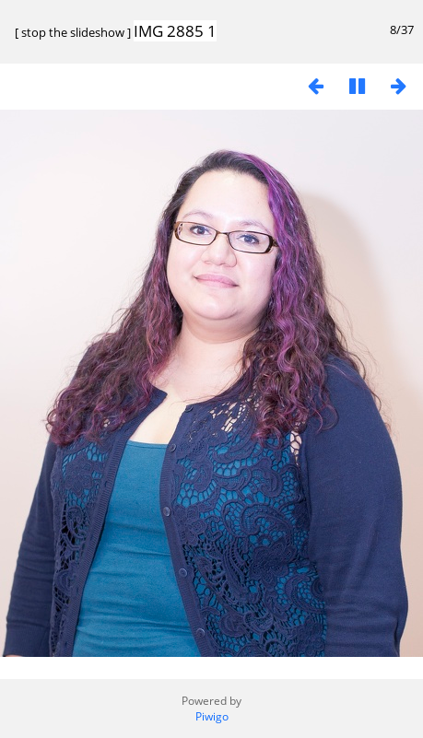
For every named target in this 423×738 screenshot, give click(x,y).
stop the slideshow (72, 32)
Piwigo (212, 716)
